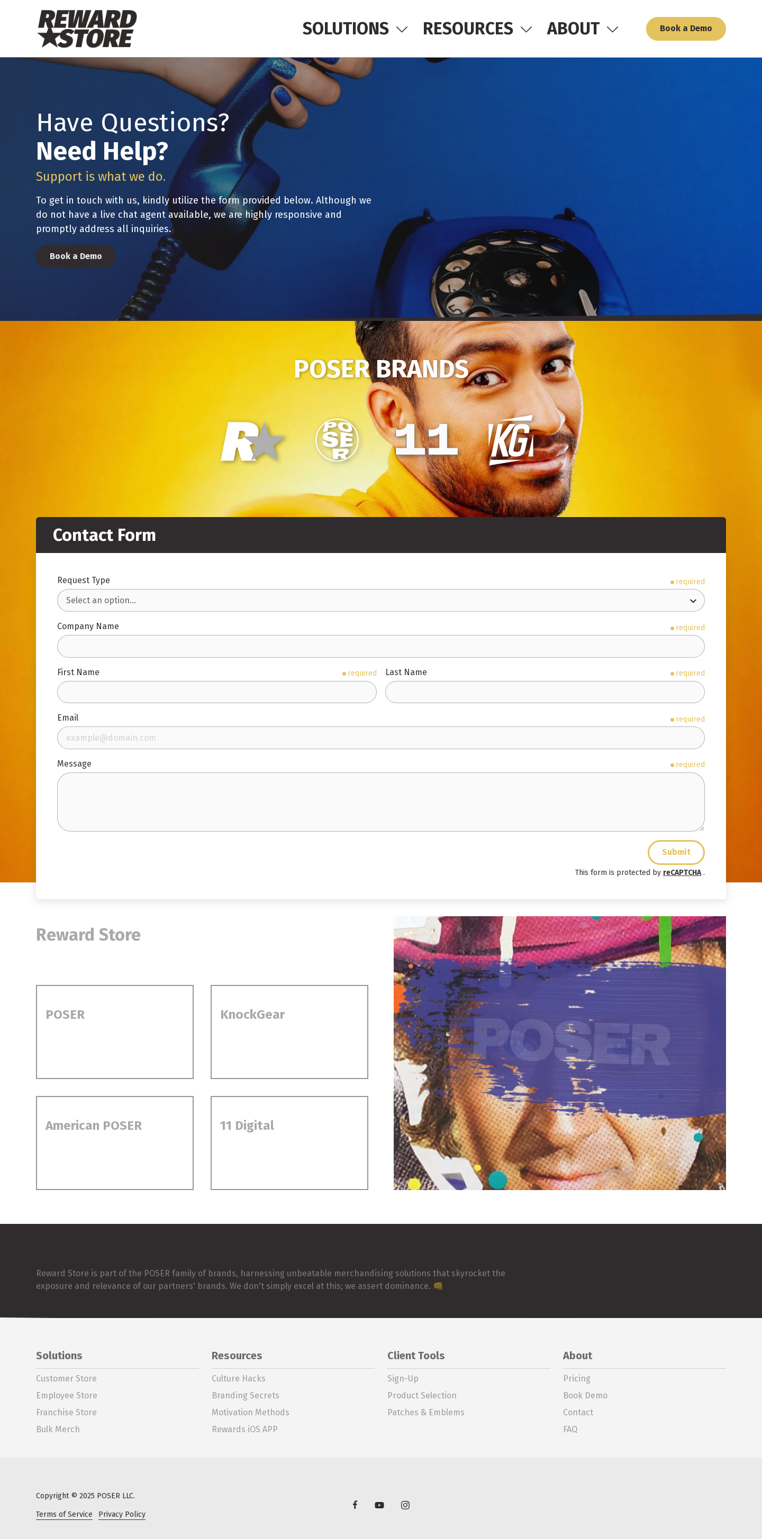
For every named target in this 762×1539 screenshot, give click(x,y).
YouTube (380, 1505)
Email (67, 718)
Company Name (88, 626)
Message (74, 764)
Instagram (406, 1505)
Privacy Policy (122, 1514)
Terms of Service (64, 1514)
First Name (78, 672)
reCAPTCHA (682, 872)
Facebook (355, 1504)
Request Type (83, 580)
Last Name (406, 672)
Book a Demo (686, 28)
